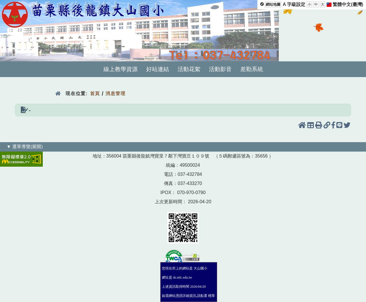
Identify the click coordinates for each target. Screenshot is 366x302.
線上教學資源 (120, 69)
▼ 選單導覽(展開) (25, 146)
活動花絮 (189, 69)
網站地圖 (273, 4)
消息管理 (115, 93)
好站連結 (157, 69)
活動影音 (220, 69)
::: (3, 146)
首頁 (95, 93)
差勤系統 (251, 69)
